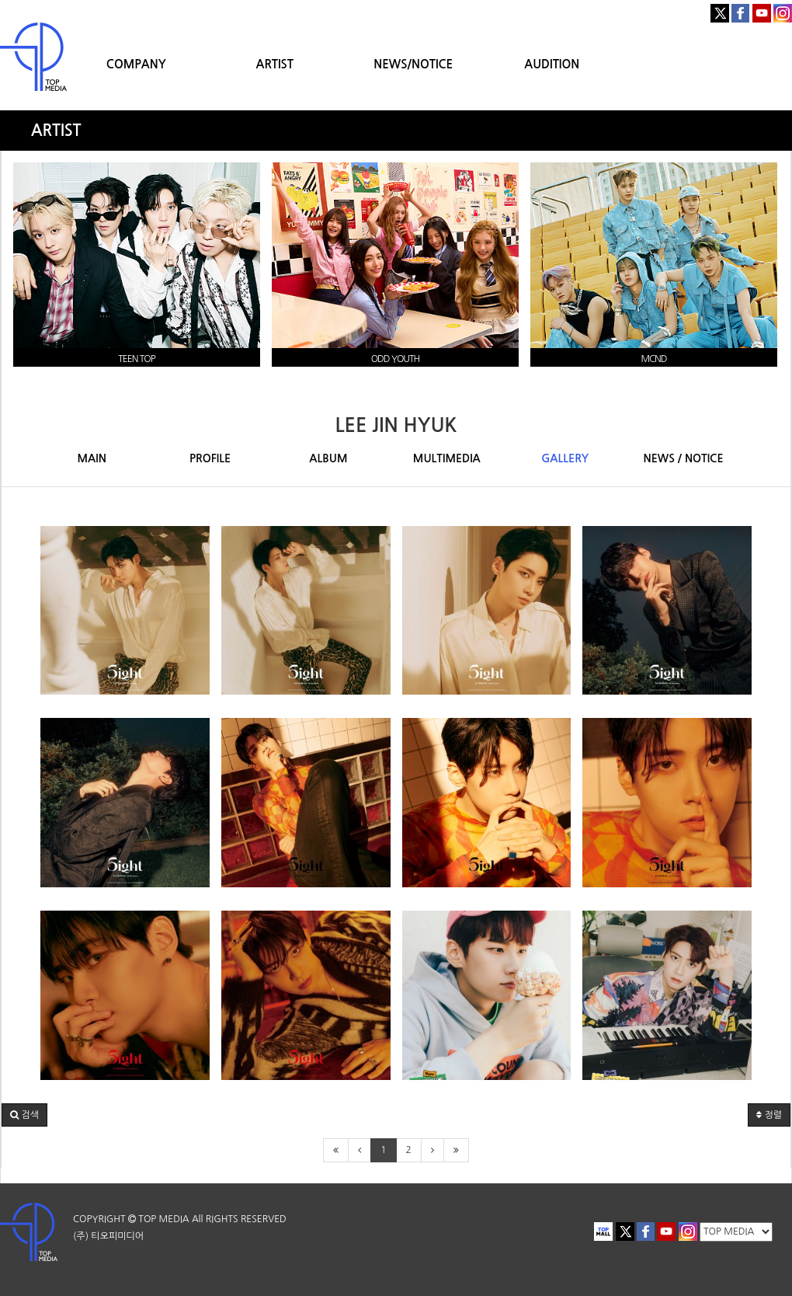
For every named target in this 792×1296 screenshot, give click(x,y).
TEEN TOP (136, 359)
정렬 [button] (769, 1115)
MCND (653, 359)
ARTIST (275, 64)
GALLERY (565, 458)
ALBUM (328, 458)
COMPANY (136, 64)
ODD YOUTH (395, 359)
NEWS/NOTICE (413, 64)
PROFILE (210, 458)
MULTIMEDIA (447, 458)
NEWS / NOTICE (684, 458)
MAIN (92, 458)
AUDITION (551, 64)
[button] (24, 1115)
